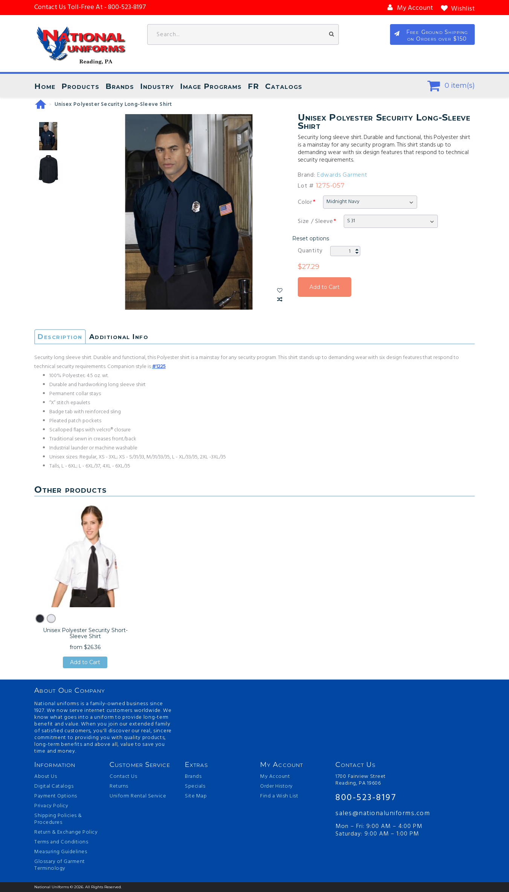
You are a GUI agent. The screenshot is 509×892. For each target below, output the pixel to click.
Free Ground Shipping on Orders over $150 (437, 35)
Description (60, 337)
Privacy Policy (51, 806)
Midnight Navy (343, 201)
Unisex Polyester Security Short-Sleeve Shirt (85, 633)
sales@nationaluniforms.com (382, 813)
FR (253, 86)
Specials (195, 786)
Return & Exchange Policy (66, 832)
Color (305, 202)
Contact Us (123, 776)
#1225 (159, 366)
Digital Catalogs (53, 786)
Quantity (310, 250)
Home (44, 86)
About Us (45, 776)
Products (80, 86)
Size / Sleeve (315, 221)
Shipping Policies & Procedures (58, 819)
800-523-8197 (365, 798)
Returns (119, 786)
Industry (157, 86)
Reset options (310, 238)
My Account (275, 776)
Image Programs (211, 86)
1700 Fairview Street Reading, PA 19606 (360, 780)
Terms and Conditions (61, 842)
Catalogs (283, 86)
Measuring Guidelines (60, 852)
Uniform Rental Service (138, 796)
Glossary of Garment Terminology (59, 865)
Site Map (196, 796)
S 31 (351, 221)
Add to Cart (324, 287)
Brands (119, 86)
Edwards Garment (342, 175)
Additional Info (119, 337)
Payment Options (55, 796)
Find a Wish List (279, 796)
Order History (276, 786)
